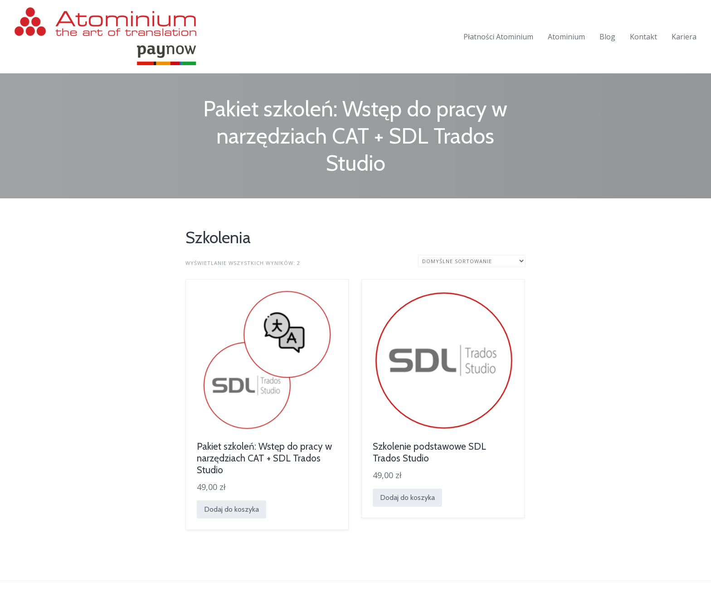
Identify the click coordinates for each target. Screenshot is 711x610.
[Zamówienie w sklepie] (472, 261)
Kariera (684, 37)
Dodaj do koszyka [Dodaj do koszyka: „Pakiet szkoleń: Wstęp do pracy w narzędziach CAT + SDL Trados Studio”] (231, 509)
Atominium (566, 37)
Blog (607, 37)
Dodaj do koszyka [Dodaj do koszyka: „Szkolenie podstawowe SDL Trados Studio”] (407, 497)
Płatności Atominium (498, 37)
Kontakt (643, 37)
